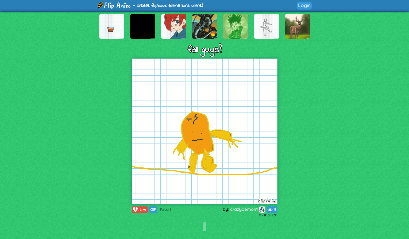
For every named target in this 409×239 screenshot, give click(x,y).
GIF (153, 209)
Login (304, 5)
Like (139, 209)
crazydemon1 (247, 209)
